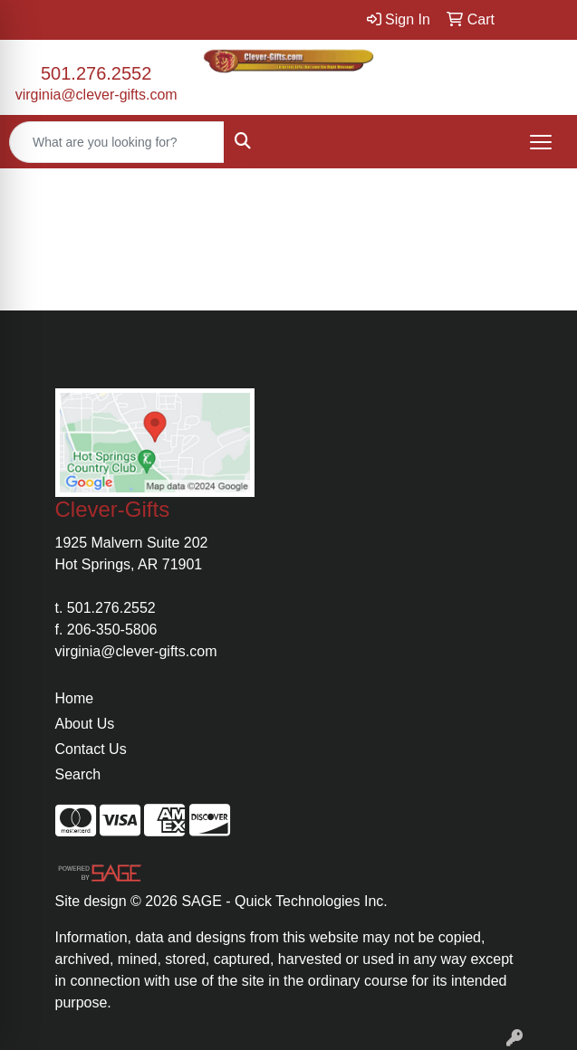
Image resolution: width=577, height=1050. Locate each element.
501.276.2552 (96, 73)
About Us (85, 723)
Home (74, 698)
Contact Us (91, 749)
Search (78, 774)
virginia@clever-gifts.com (96, 94)
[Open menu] (541, 142)
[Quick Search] (117, 142)
